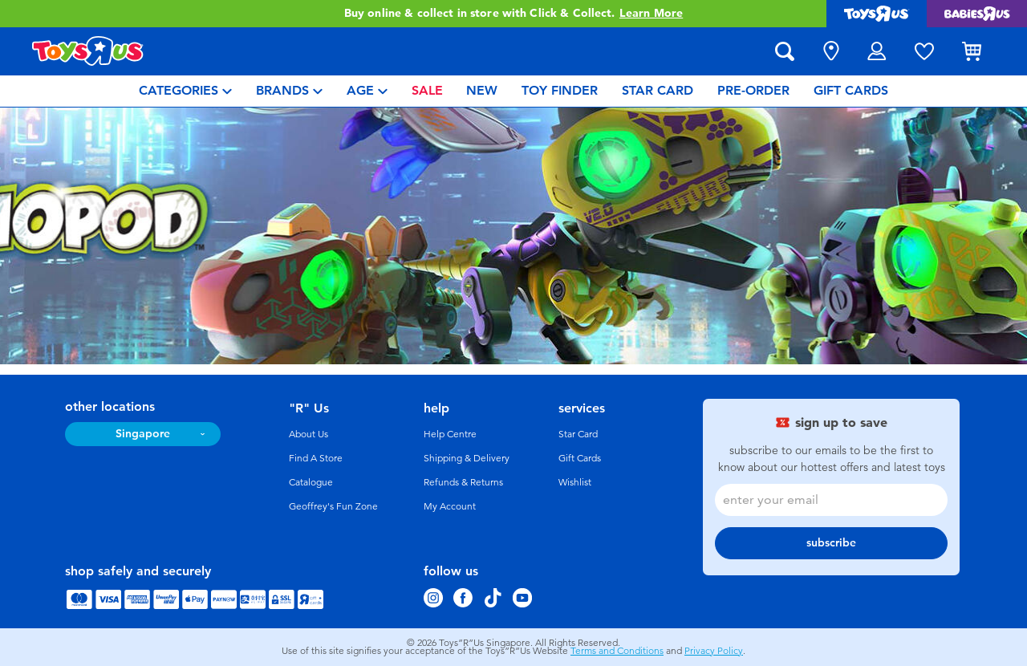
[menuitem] (185, 91)
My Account (450, 506)
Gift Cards (579, 458)
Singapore (143, 434)
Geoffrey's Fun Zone (333, 506)
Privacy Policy (713, 650)
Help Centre (450, 434)
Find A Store (316, 458)
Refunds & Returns (463, 482)
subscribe (831, 543)
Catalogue (311, 482)
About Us (308, 434)
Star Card (578, 434)
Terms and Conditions (617, 650)
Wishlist (574, 482)
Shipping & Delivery (466, 458)
